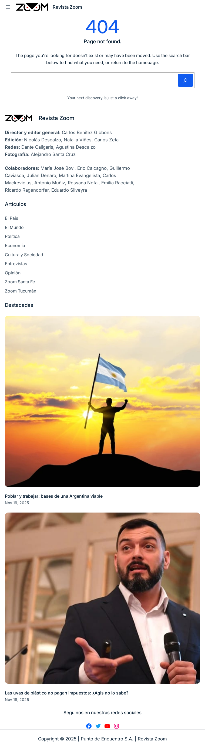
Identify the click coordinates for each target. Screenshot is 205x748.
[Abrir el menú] (8, 7)
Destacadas (19, 305)
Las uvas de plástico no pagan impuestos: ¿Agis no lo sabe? (66, 693)
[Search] (185, 80)
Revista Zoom (56, 118)
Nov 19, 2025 (17, 502)
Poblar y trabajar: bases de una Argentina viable (54, 496)
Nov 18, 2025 (17, 699)
